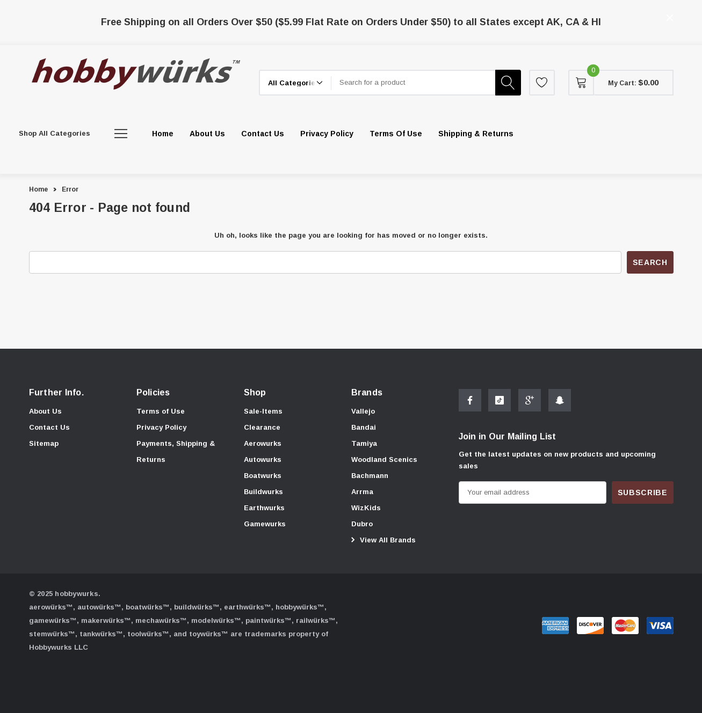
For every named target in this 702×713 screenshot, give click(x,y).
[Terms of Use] (395, 133)
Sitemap (44, 443)
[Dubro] (362, 524)
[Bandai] (363, 428)
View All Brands (382, 540)
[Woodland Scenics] (384, 460)
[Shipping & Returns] (476, 133)
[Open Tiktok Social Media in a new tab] (499, 402)
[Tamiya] (364, 444)
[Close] (670, 17)
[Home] (163, 133)
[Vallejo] (363, 411)
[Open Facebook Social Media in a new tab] (470, 402)
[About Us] (207, 133)
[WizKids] (366, 508)
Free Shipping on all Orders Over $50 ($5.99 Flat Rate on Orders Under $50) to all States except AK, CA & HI (351, 22)
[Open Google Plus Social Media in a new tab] (529, 402)
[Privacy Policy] (326, 133)
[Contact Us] (262, 133)
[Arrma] (362, 492)
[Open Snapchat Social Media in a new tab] (559, 402)
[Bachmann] (369, 476)
